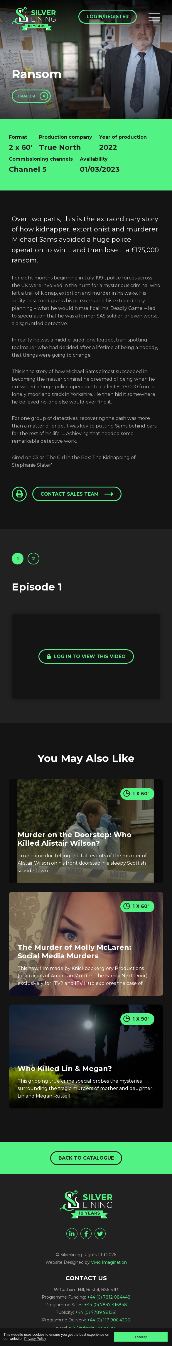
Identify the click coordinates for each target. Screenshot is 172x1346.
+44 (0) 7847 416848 (105, 1304)
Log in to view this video (86, 656)
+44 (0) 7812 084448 (109, 1297)
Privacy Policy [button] (35, 1339)
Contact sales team (70, 494)
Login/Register (108, 16)
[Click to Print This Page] (19, 494)
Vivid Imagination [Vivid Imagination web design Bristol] (109, 1262)
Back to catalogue (86, 1158)
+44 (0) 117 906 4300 (108, 1320)
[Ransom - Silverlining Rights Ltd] (34, 18)
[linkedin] (71, 1233)
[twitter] (100, 1233)
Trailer (26, 96)
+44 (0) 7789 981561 (96, 1312)
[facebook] (86, 1233)
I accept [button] (140, 1337)
